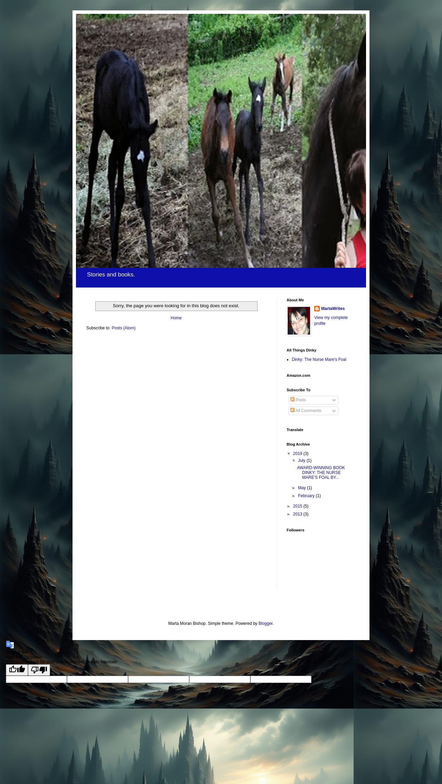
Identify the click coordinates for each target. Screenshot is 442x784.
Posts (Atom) (123, 328)
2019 (298, 453)
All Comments (305, 410)
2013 (298, 514)
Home (176, 318)
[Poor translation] (39, 670)
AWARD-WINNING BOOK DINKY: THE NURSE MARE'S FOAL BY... (321, 472)
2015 (298, 506)
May (302, 487)
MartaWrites (333, 308)
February (307, 495)
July (302, 460)
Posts (298, 400)
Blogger (266, 623)
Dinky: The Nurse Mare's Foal (319, 359)
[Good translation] (17, 670)
